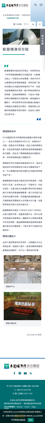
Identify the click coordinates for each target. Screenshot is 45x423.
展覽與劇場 (26, 15)
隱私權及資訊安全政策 (32, 403)
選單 (41, 5)
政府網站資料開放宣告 (12, 403)
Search (35, 5)
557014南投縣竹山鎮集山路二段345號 (22, 386)
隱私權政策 (21, 420)
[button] (25, 24)
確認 (30, 420)
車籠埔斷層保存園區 (15, 5)
